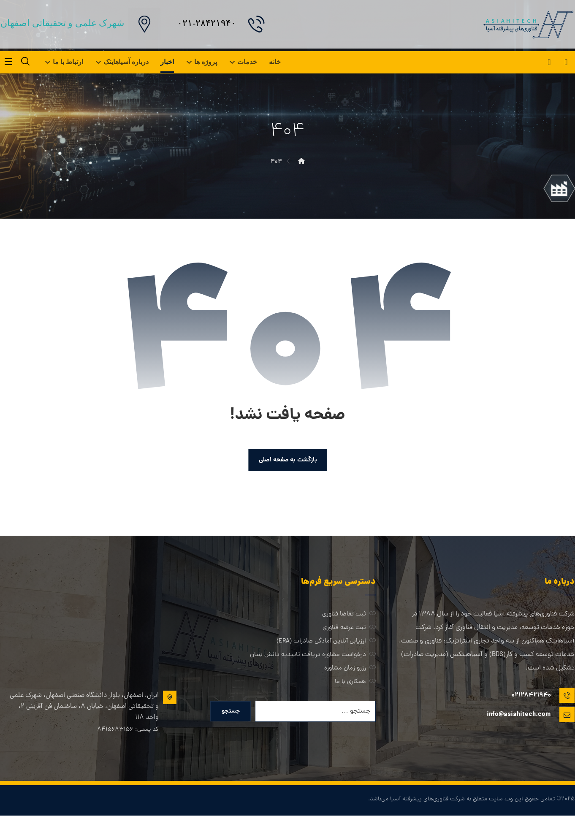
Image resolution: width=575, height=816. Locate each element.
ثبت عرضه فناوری (349, 628)
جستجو (231, 711)
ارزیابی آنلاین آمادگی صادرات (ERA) (326, 641)
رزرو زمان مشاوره (350, 668)
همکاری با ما (355, 682)
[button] (566, 62)
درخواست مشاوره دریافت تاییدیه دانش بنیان (313, 655)
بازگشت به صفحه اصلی (287, 460)
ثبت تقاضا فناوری (349, 614)
